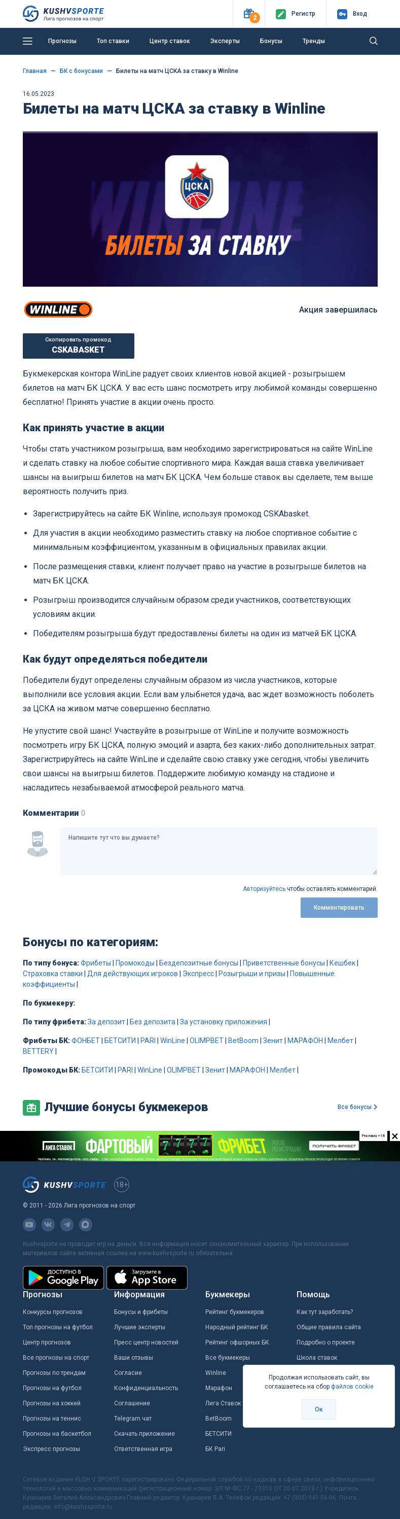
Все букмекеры (227, 1357)
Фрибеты (96, 963)
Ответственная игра (143, 1449)
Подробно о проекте (326, 1342)
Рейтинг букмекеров (234, 1312)
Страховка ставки (53, 974)
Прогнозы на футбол (52, 1388)
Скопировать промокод (78, 345)
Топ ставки (113, 41)
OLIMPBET (207, 1041)
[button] (249, 14)
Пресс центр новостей (146, 1342)
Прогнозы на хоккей (52, 1403)
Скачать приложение (144, 1433)
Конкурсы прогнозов (53, 1312)
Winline (215, 1372)
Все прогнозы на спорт (56, 1357)
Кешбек (342, 963)
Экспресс (198, 974)
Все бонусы (358, 1107)
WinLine (172, 1041)
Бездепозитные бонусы (198, 963)
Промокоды (135, 963)
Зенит (273, 1041)
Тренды (314, 41)
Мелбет (340, 1041)
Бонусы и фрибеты (141, 1312)
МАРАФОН (305, 1041)
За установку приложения (223, 1022)
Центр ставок (170, 41)
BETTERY (38, 1051)
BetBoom (243, 1041)
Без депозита (152, 1022)
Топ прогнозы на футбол (58, 1327)
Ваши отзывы (133, 1357)
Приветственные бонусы (284, 963)
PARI (148, 1041)
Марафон (218, 1388)
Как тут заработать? (325, 1312)
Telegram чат (133, 1418)
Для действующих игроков (132, 974)
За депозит (106, 1022)
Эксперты (225, 41)
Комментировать (339, 907)
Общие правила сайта (329, 1327)
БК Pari (215, 1449)
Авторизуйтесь (264, 888)
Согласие (128, 1372)
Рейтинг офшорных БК (237, 1342)
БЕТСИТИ (120, 1041)
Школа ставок (317, 1357)
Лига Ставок (223, 1403)
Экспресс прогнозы (51, 1449)
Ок (319, 1409)
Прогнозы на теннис (52, 1418)
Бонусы (271, 41)
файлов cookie (352, 1386)
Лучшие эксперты (139, 1327)
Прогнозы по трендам (54, 1372)
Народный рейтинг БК (236, 1327)
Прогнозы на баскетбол (57, 1433)
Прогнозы (62, 41)
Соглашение (132, 1403)
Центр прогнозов (47, 1342)
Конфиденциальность (146, 1388)
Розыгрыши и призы (252, 974)
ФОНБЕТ (85, 1041)
